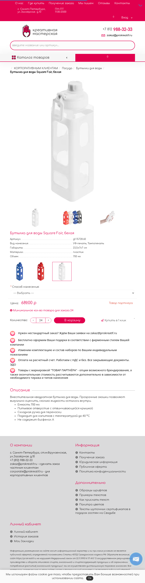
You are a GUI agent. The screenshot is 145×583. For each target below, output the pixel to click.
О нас (19, 3)
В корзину (69, 320)
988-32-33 (117, 29)
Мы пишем (85, 3)
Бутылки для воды (89, 68)
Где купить (36, 3)
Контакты (122, 3)
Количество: (19, 320)
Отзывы (104, 3)
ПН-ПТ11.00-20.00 (58, 10)
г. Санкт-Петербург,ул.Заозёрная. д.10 (29, 10)
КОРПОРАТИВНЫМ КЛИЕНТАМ (36, 68)
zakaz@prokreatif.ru (119, 35)
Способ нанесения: (25, 286)
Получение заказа (61, 3)
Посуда (67, 68)
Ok (89, 578)
